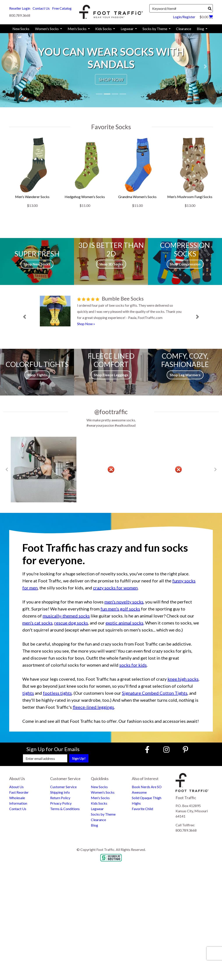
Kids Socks (99, 803)
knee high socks (183, 679)
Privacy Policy (61, 803)
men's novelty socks (123, 601)
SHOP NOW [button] (111, 79)
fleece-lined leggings (93, 707)
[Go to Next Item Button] (215, 469)
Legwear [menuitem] (127, 29)
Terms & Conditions (65, 809)
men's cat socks (37, 622)
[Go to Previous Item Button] (6, 469)
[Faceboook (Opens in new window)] (148, 749)
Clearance (98, 820)
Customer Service (63, 787)
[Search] (210, 8)
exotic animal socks (124, 622)
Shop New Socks (37, 264)
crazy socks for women (115, 587)
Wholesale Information (18, 800)
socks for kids (133, 665)
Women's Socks (103, 792)
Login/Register (184, 17)
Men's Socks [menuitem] (77, 29)
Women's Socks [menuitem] (47, 29)
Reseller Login (19, 8)
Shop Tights (37, 375)
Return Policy (60, 798)
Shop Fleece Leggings (111, 375)
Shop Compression (185, 264)
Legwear (97, 809)
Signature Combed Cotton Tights (154, 693)
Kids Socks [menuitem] (103, 29)
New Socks (99, 787)
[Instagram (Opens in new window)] (166, 749)
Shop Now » (86, 324)
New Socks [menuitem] (20, 29)
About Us (16, 787)
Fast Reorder (19, 792)
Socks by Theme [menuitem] (155, 29)
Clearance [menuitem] (183, 29)
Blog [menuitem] (201, 29)
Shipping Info (60, 792)
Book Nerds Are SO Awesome (147, 789)
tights (28, 693)
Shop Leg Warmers (185, 375)
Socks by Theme (103, 814)
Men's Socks (100, 798)
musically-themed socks (66, 615)
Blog (94, 825)
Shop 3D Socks (111, 264)
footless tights (57, 693)
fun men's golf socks (120, 608)
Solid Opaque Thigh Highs (146, 800)
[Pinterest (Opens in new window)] (185, 749)
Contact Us (41, 8)
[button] (16, 66)
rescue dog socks (71, 622)
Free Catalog (62, 8)
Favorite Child (142, 809)
